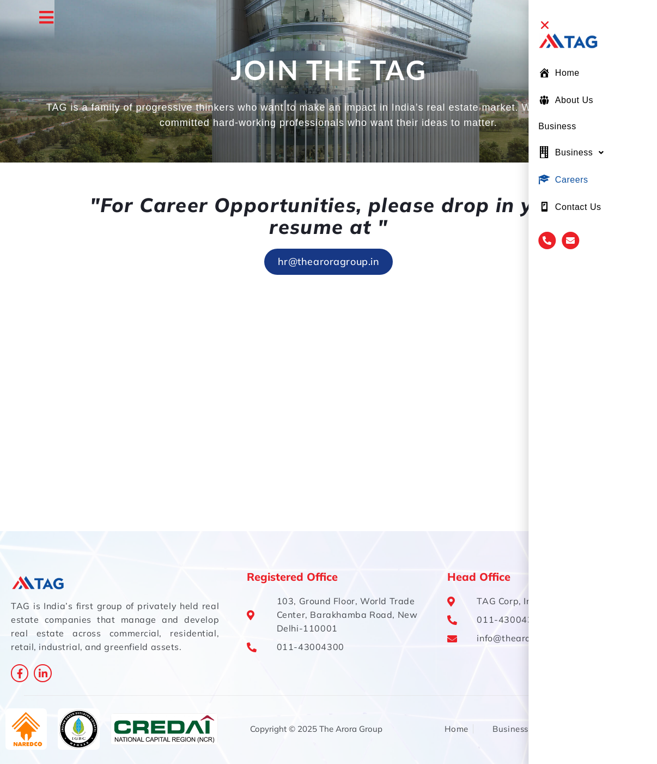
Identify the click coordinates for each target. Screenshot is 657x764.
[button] (605, 25)
